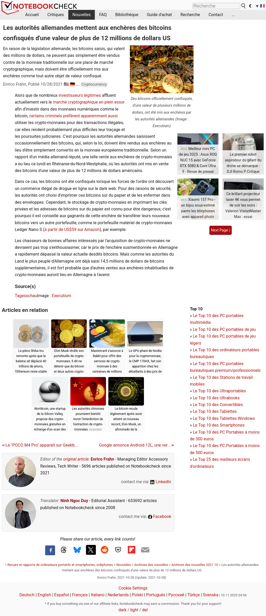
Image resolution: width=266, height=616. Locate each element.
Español (61, 594)
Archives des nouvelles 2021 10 (194, 565)
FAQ (103, 14)
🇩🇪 (72, 84)
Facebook (159, 516)
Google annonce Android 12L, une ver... (136, 445)
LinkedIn (160, 481)
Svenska (210, 594)
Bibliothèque (126, 14)
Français (80, 594)
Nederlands (118, 594)
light (134, 609)
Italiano (98, 594)
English (44, 594)
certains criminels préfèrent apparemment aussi (73, 115)
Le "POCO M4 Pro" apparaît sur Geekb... (40, 445)
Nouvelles (81, 14)
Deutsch (27, 594)
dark (122, 609)
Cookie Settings (133, 588)
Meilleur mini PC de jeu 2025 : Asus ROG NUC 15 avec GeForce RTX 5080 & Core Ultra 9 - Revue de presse (198, 160)
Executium (61, 295)
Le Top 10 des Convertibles (218, 404)
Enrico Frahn (102, 459)
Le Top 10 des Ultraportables (219, 390)
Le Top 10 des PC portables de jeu (224, 329)
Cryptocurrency (94, 84)
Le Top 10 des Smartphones (218, 425)
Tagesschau (26, 295)
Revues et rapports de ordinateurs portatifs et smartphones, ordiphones (60, 565)
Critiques (55, 14)
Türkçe (193, 594)
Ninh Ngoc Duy (74, 500)
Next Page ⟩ (220, 230)
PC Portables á (234, 432)
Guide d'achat (159, 14)
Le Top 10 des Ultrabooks (216, 397)
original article (76, 459)
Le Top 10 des (206, 432)
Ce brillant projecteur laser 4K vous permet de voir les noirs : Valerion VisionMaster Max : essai (243, 205)
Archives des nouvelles (151, 565)
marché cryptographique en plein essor (89, 102)
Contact (216, 14)
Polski (137, 594)
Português (155, 594)
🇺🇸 (66, 84)
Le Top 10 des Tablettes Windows (224, 418)
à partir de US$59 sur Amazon (71, 229)
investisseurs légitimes (79, 95)
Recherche (190, 14)
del (145, 609)
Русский (176, 594)
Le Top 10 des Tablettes (215, 411)
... (233, 14)
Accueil (32, 14)
